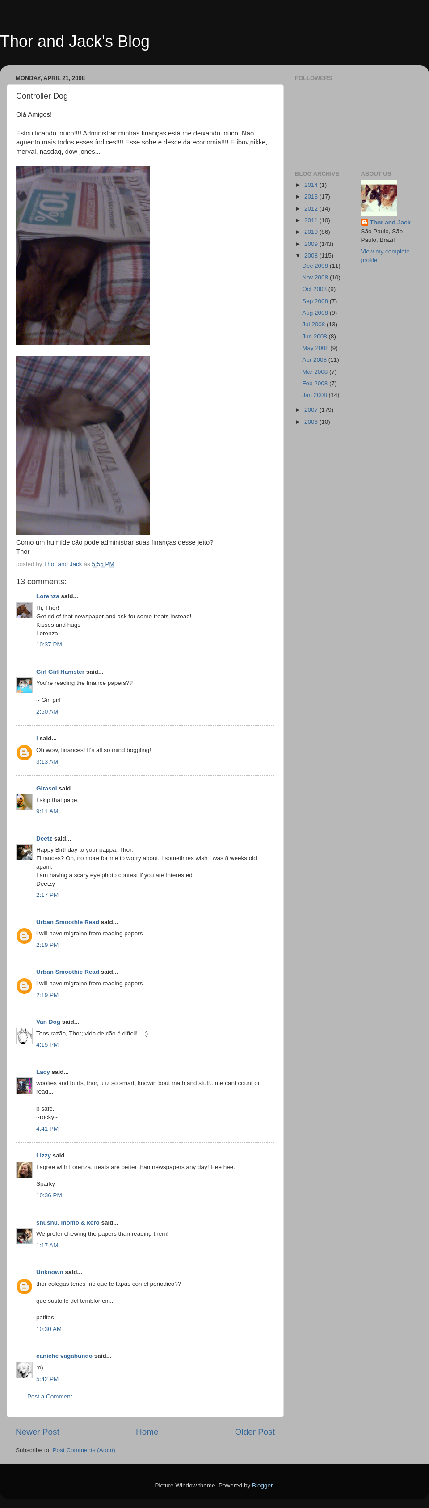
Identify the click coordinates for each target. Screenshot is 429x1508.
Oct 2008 (315, 289)
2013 (312, 196)
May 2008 (316, 348)
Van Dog (48, 1021)
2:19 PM (47, 945)
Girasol (46, 788)
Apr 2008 (315, 359)
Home (147, 1431)
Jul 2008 (314, 324)
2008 (312, 255)
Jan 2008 (315, 395)
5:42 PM (47, 1379)
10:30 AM (49, 1329)
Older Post (255, 1431)
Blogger (262, 1485)
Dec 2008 (316, 265)
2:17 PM (47, 894)
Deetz (44, 838)
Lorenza (47, 596)
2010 (312, 231)
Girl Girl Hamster (60, 671)
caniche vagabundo (64, 1355)
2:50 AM (47, 711)
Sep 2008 (316, 301)
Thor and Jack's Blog (75, 41)
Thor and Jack (390, 222)
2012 (312, 208)
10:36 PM (49, 1195)
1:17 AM (47, 1245)
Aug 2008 (316, 312)
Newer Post (37, 1431)
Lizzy (43, 1155)
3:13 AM (47, 761)
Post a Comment (49, 1396)
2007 (312, 409)
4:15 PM (47, 1044)
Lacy (43, 1072)
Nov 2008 (316, 277)
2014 (312, 185)
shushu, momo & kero (68, 1222)
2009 (312, 244)
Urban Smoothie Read (67, 922)
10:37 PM (49, 644)
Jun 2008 (315, 336)
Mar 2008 (315, 371)
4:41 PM (47, 1128)
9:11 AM (47, 811)
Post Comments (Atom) (84, 1450)
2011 (312, 220)
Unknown (49, 1272)
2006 (312, 421)
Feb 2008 (315, 383)
